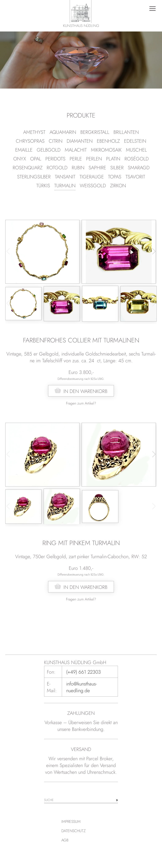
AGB (64, 840)
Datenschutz (73, 831)
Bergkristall (94, 132)
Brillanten (126, 132)
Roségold (136, 158)
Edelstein (135, 141)
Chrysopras (30, 141)
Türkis (43, 185)
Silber (117, 167)
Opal (35, 158)
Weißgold (93, 185)
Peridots (55, 158)
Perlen (94, 158)
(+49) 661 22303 (83, 671)
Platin (113, 158)
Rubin (78, 167)
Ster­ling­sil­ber (34, 176)
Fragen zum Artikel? (81, 403)
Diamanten (80, 141)
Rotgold (57, 167)
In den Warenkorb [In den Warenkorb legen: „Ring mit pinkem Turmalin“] (85, 587)
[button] (152, 251)
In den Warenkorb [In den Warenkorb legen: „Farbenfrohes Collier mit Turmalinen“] (85, 391)
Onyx (19, 158)
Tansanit (65, 176)
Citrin (55, 141)
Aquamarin (63, 132)
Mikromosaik (106, 149)
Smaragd (139, 167)
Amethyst (34, 132)
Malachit (76, 149)
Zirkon (118, 185)
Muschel (136, 149)
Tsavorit (135, 176)
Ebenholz (108, 141)
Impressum (71, 821)
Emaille (23, 149)
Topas (114, 176)
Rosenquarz (27, 167)
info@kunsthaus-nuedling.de (81, 687)
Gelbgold (49, 149)
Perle (76, 158)
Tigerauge (92, 176)
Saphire (97, 167)
